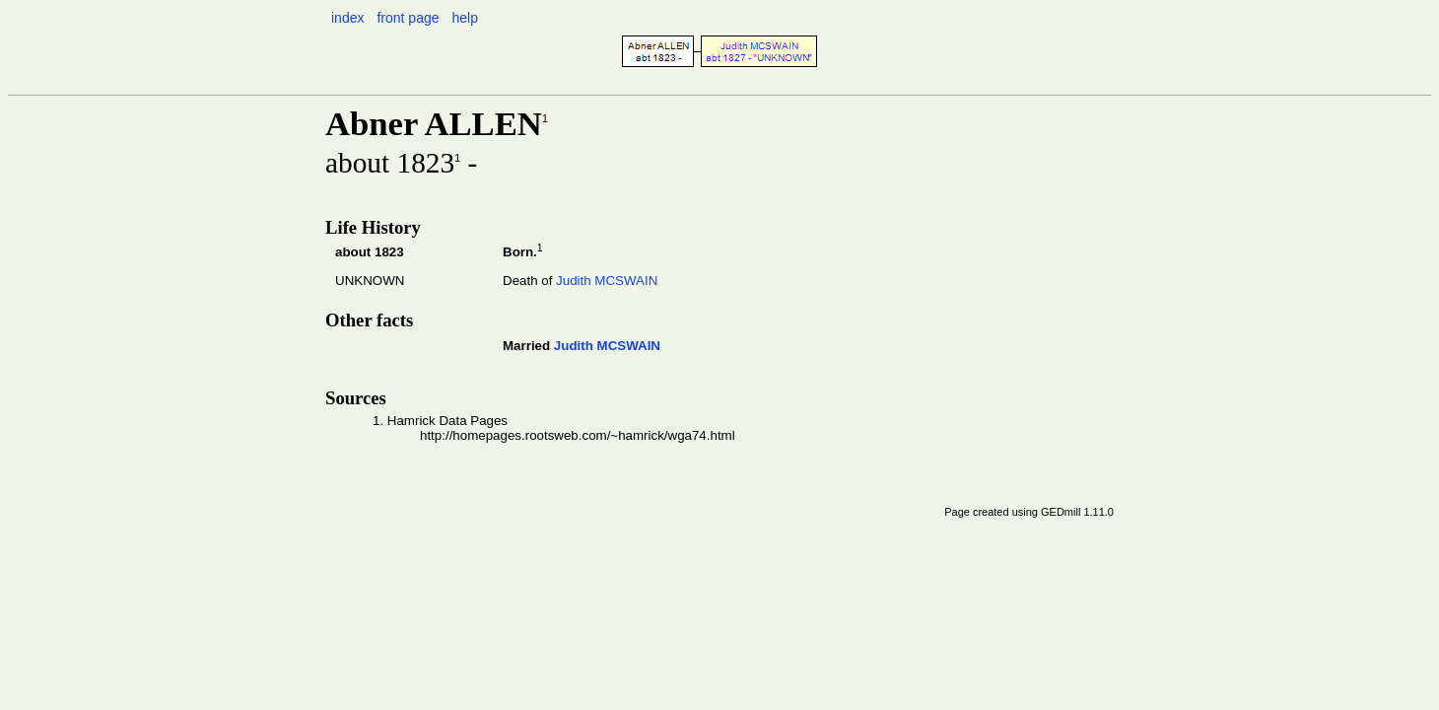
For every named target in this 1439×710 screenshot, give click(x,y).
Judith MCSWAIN (606, 280)
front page (408, 18)
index (347, 18)
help (464, 18)
